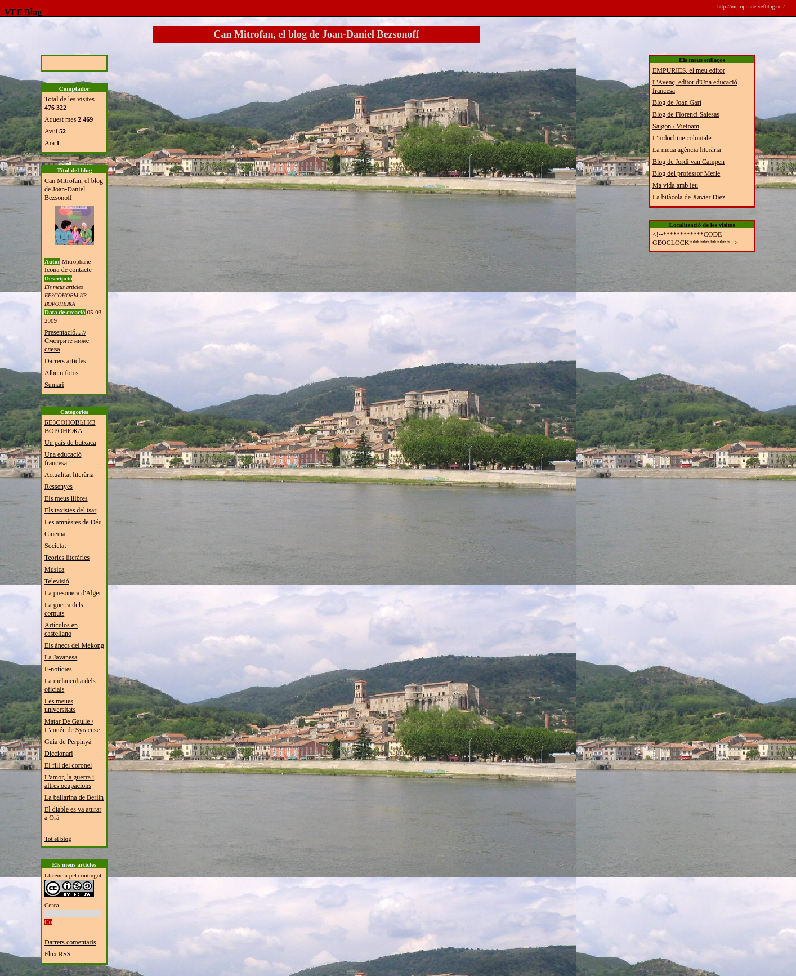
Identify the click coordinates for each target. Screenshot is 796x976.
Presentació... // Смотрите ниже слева (66, 340)
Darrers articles (65, 361)
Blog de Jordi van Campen (688, 162)
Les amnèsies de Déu (73, 522)
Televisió (56, 581)
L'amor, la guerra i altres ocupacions (69, 781)
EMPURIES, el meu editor (688, 70)
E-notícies (58, 669)
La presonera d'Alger (72, 593)
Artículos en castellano (61, 629)
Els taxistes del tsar (70, 510)
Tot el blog (57, 838)
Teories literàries (67, 557)
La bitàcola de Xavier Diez (688, 197)
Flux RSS (57, 954)
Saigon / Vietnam (675, 126)
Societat (55, 546)
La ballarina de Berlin (74, 797)
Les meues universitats (59, 705)
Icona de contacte (68, 270)
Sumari (54, 385)
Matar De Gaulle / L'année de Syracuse (72, 725)
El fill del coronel (68, 765)
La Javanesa (60, 657)
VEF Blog (21, 12)
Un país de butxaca (70, 443)
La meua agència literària (686, 150)
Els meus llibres (66, 498)
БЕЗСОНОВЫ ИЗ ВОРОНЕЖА (70, 426)
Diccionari (58, 753)
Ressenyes (58, 487)
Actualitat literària (69, 475)
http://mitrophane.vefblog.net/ (751, 6)
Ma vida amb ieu (675, 185)
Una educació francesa (63, 459)
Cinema (54, 534)
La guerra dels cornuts (63, 609)
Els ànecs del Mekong (74, 645)
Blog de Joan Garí (676, 102)
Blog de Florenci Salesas (685, 114)
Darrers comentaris (70, 942)
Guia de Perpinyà (67, 742)
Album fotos (61, 373)
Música (54, 569)
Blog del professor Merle (686, 173)
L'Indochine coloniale (681, 138)
